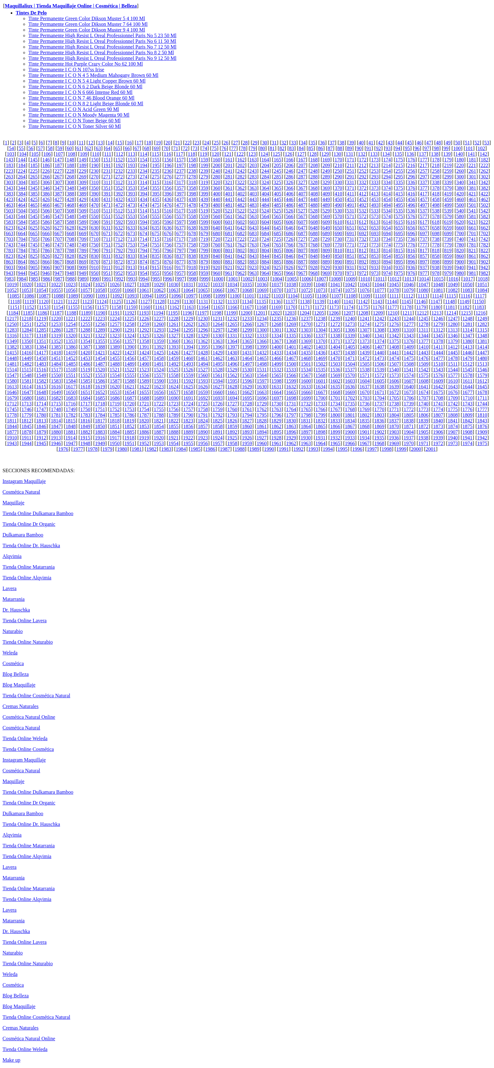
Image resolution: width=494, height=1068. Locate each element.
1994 (328, 449)
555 (155, 216)
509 (82, 210)
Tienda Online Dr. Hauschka (31, 545)
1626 (203, 386)
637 (180, 227)
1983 (166, 449)
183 (10, 165)
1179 (421, 307)
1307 (365, 330)
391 (107, 193)
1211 (407, 313)
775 (399, 244)
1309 (394, 330)
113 (131, 154)
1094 (146, 296)
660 (460, 227)
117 (179, 154)
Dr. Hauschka (16, 609)
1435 (306, 352)
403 (253, 193)
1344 (423, 335)
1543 (438, 369)
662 (484, 227)
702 (484, 233)
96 (417, 148)
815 (399, 250)
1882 (85, 432)
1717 (85, 403)
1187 (57, 313)
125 (276, 154)
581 (472, 216)
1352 (56, 341)
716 (167, 239)
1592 (188, 381)
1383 (26, 347)
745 (34, 244)
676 (168, 233)
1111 (394, 296)
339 (448, 182)
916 (167, 267)
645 (277, 227)
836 (168, 256)
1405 (350, 347)
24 (206, 142)
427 (58, 199)
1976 (63, 449)
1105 (307, 296)
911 (107, 267)
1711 (482, 398)
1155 (73, 307)
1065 (203, 290)
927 (302, 267)
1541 (409, 369)
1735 (350, 403)
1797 (291, 415)
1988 (240, 449)
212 (362, 165)
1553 (100, 375)
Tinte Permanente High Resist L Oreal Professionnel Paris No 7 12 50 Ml (102, 46)
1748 (56, 409)
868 (70, 261)
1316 (12, 335)
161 (229, 159)
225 (34, 171)
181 (472, 159)
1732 (306, 403)
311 (107, 182)
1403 (321, 347)
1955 (188, 443)
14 (109, 142)
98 (436, 148)
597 (180, 222)
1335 (291, 335)
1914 (71, 437)
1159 (131, 307)
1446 (467, 352)
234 (143, 171)
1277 (409, 324)
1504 (350, 364)
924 (265, 267)
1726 (218, 403)
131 (349, 154)
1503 (335, 364)
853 (375, 256)
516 (167, 210)
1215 (466, 313)
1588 (129, 381)
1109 (365, 296)
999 (205, 279)
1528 (218, 369)
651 (350, 227)
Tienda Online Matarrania (29, 567)
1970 (409, 443)
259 (448, 171)
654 (387, 227)
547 (58, 216)
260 (460, 171)
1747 (41, 409)
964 (265, 273)
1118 (15, 301)
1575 (423, 375)
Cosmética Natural (21, 492)
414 (387, 193)
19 (158, 142)
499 (448, 205)
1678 (482, 392)
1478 (453, 358)
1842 (467, 420)
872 (119, 261)
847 (302, 256)
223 (9, 171)
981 (472, 273)
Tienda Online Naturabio (28, 642)
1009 (351, 279)
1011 (380, 279)
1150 (479, 301)
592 (119, 222)
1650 (71, 392)
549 (82, 216)
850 (338, 256)
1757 (188, 409)
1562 (232, 375)
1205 (319, 313)
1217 (12, 318)
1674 (423, 392)
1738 (394, 403)
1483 (41, 364)
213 (375, 165)
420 (460, 193)
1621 (129, 386)
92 (378, 148)
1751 (100, 409)
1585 (85, 381)
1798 (306, 415)
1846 (41, 426)
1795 (262, 415)
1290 (115, 330)
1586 (100, 381)
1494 (203, 364)
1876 (482, 426)
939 (448, 267)
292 (362, 176)
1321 (85, 335)
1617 (71, 386)
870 (95, 261)
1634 (320, 386)
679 (204, 233)
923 (253, 267)
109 (83, 154)
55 (21, 148)
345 (34, 188)
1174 (348, 307)
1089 (73, 296)
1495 (218, 364)
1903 (394, 432)
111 (107, 154)
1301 (277, 330)
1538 (364, 369)
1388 (100, 347)
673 (131, 233)
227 (58, 171)
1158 (116, 307)
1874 (453, 426)
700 (460, 233)
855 (399, 256)
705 (34, 239)
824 (22, 256)
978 (435, 273)
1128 (159, 301)
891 (350, 261)
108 (71, 154)
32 (283, 142)
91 (368, 148)
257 (424, 171)
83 (291, 148)
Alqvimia (12, 556)
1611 (467, 381)
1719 (115, 403)
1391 (144, 347)
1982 (151, 449)
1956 (203, 443)
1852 (129, 426)
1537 (350, 369)
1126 (130, 301)
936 (411, 267)
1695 (247, 398)
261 (472, 171)
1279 (438, 324)
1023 (71, 284)
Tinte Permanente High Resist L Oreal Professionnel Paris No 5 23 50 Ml (102, 35)
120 (215, 154)
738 (435, 239)
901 (472, 261)
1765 (306, 409)
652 (362, 227)
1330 (218, 335)
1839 (423, 420)
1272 (335, 324)
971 (350, 273)
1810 (482, 415)
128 (313, 154)
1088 (58, 296)
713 (131, 239)
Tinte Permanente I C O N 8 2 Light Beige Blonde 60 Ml (85, 103)
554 (143, 216)
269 (82, 176)
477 (180, 205)
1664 (276, 392)
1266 (247, 324)
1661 (232, 392)
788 (70, 250)
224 (22, 171)
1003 (262, 279)
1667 (320, 392)
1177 (392, 307)
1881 (71, 432)
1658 (188, 392)
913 (131, 267)
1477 (438, 358)
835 (155, 256)
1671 (379, 392)
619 (448, 222)
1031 (188, 284)
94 (397, 148)
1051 (482, 284)
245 (277, 171)
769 (326, 244)
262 (484, 171)
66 (127, 148)
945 (34, 273)
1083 (467, 290)
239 (204, 171)
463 (9, 205)
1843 (482, 420)
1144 (392, 301)
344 (22, 188)
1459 (174, 358)
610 (338, 222)
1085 (14, 296)
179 (448, 159)
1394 (188, 347)
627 (58, 227)
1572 (379, 375)
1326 (159, 335)
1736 (364, 403)
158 (192, 159)
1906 (438, 432)
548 (70, 216)
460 (460, 199)
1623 (159, 386)
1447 (482, 352)
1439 (364, 352)
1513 (482, 364)
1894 (262, 432)
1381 (482, 341)
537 (423, 210)
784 (22, 250)
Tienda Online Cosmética (28, 749)
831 (107, 256)
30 (264, 142)
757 (180, 244)
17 (138, 142)
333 (375, 182)
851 (350, 256)
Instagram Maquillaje (24, 481)
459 (448, 199)
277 (180, 176)
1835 (364, 420)
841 (229, 256)
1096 (176, 296)
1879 (41, 432)
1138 (305, 301)
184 (22, 165)
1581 (26, 381)
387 (58, 193)
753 (131, 244)
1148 (450, 301)
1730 (276, 403)
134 (386, 154)
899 (448, 261)
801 (229, 250)
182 (484, 159)
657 (424, 227)
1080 (423, 290)
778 (435, 244)
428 (70, 199)
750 (95, 244)
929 (326, 267)
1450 (41, 358)
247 (302, 171)
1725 (203, 403)
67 (137, 148)
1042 (350, 284)
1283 (12, 330)
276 (168, 176)
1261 (174, 324)
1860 (247, 426)
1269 (291, 324)
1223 (100, 318)
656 (411, 227)
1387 (85, 347)
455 (399, 199)
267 (58, 176)
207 (302, 165)
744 (22, 244)
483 (253, 205)
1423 (129, 352)
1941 (467, 437)
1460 (188, 358)
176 (411, 159)
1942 (482, 437)
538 (435, 210)
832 (119, 256)
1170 (290, 307)
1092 (117, 296)
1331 (232, 335)
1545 (467, 369)
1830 (291, 420)
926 (289, 267)
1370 (320, 341)
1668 (335, 392)
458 (435, 199)
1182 (464, 307)
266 (46, 176)
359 (204, 188)
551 (107, 216)
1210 (393, 313)
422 (484, 193)
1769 (364, 409)
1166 (232, 307)
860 (460, 256)
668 (70, 233)
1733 (320, 403)
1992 (298, 449)
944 (22, 273)
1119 (29, 301)
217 (423, 165)
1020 (26, 284)
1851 (115, 426)
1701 (335, 398)
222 (484, 165)
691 (350, 233)
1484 (56, 364)
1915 (85, 437)
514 (143, 210)
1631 (276, 386)
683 (253, 233)
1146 (421, 301)
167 (302, 159)
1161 (160, 307)
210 (338, 165)
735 (399, 239)
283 (253, 176)
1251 (26, 324)
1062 (159, 290)
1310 (409, 330)
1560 (203, 375)
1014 (424, 279)
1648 (41, 392)
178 (435, 159)
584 (22, 222)
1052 (12, 290)
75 (214, 148)
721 (229, 239)
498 (435, 205)
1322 (100, 335)
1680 (26, 398)
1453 (85, 358)
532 (362, 210)
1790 (188, 415)
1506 (379, 364)
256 (411, 171)
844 (265, 256)
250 (338, 171)
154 (143, 159)
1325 (144, 335)
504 (22, 210)
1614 (26, 386)
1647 (26, 392)
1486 (85, 364)
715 (155, 239)
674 (143, 233)
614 (387, 222)
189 (82, 165)
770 (338, 244)
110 (95, 154)
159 (204, 159)
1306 (350, 330)
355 (155, 188)
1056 (71, 290)
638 (192, 227)
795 (155, 250)
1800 (335, 415)
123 (252, 154)
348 (70, 188)
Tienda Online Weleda (25, 738)
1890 (203, 432)
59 (59, 148)
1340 (364, 335)
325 (277, 182)
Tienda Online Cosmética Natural (36, 695)
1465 (262, 358)
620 (460, 222)
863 (9, 261)
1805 (409, 415)
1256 (100, 324)
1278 (423, 324)
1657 (174, 392)
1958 (232, 443)
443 (253, 199)
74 (204, 148)
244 (265, 171)
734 (387, 239)
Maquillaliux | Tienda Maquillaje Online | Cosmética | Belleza (71, 6)
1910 (12, 437)
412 (362, 193)
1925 (232, 437)
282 (241, 176)
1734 (335, 403)
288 (314, 176)
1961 (276, 443)
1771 (394, 409)
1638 (379, 386)
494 (387, 205)
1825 (217, 420)
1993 (313, 449)
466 (46, 205)
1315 (482, 330)
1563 (247, 375)
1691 (188, 398)
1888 (174, 432)
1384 (41, 347)
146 (46, 159)
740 (460, 239)
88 (339, 148)
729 (326, 239)
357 (180, 188)
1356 (115, 341)
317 (180, 182)
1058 (100, 290)
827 (58, 256)
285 (277, 176)
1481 (12, 364)
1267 (262, 324)
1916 (100, 437)
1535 (320, 369)
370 (338, 188)
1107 (336, 296)
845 (277, 256)
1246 (438, 318)
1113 (423, 296)
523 (253, 210)
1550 (56, 375)
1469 (320, 358)
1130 (188, 301)
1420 (85, 352)
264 (22, 176)
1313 (453, 330)
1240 (350, 318)
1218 (26, 318)
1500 (291, 364)
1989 (254, 449)
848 (314, 256)
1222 (85, 318)
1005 (292, 279)
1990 (269, 449)
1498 (262, 364)
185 (34, 165)
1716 (71, 403)
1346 (453, 335)
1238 (320, 318)
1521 (115, 369)
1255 (85, 324)
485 (277, 205)
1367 (276, 341)
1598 (277, 381)
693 (375, 233)
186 (46, 165)
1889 (188, 432)
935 (399, 267)
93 (388, 148)
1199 (231, 313)
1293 (159, 330)
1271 (320, 324)
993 (131, 279)
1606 (394, 381)
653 (375, 227)
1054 (41, 290)
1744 (482, 403)
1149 (464, 301)
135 (398, 154)
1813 (41, 420)
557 (180, 216)
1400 (277, 347)
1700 (321, 398)
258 (435, 171)
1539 (379, 369)
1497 (247, 364)
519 (204, 210)
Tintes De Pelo (31, 12)
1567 (306, 375)
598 (192, 222)
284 (265, 176)
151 (107, 159)
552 (119, 216)
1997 (372, 449)
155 (155, 159)
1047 (423, 284)
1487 (100, 364)
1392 (159, 347)
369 (326, 188)
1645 (482, 386)
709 (82, 239)
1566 (291, 375)
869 (82, 261)
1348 (482, 335)
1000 (218, 279)
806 (290, 250)
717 (180, 239)
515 (155, 210)
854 (387, 256)
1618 (85, 386)
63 (98, 148)
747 (58, 244)
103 (10, 154)
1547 (12, 375)
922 (240, 267)
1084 (482, 290)
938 (435, 267)
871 (107, 261)
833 (131, 256)
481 (229, 205)
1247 (453, 318)
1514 (12, 369)
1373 (364, 341)
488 (314, 205)
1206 (334, 313)
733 (375, 239)
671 (107, 233)
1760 (232, 409)
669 (82, 233)
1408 (394, 347)
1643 (453, 386)
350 (95, 188)
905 (34, 267)
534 (387, 210)
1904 (409, 432)
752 (119, 244)
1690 (174, 398)
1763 (276, 409)
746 (46, 244)
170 (338, 159)
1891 (218, 432)
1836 (379, 420)
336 (411, 182)
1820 (144, 420)
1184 (13, 313)
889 (326, 261)
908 (70, 267)
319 (204, 182)
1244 (409, 318)
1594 (218, 381)
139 (447, 154)
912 (119, 267)
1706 (409, 398)
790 (95, 250)
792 (119, 250)
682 (241, 233)
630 (95, 227)
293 (375, 176)
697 (424, 233)
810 (338, 250)
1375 (394, 341)
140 (459, 154)
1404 (335, 347)
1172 (320, 307)
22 (187, 142)
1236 (291, 318)
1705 (394, 398)
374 (387, 188)
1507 (394, 364)
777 (424, 244)
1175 (363, 307)
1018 (483, 279)
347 (58, 188)
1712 (12, 403)
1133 (232, 301)
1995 (342, 449)
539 (448, 210)
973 (375, 273)
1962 (291, 443)
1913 (56, 437)
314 (143, 182)
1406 (365, 347)
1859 (232, 426)
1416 (26, 352)
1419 (71, 352)
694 (387, 233)
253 (375, 171)
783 (10, 250)
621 (472, 222)
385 (34, 193)
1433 (276, 352)
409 (326, 193)
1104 (293, 296)
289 (326, 176)
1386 (71, 347)
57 (40, 148)
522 (240, 210)
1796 (276, 415)
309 (82, 182)
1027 (129, 284)
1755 (159, 409)
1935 (379, 437)
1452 (71, 358)
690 (338, 233)
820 (460, 250)
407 (302, 193)
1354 (85, 341)
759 (204, 244)
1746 (26, 409)
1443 (423, 352)
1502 (321, 364)
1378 (438, 341)
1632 (291, 386)
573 (375, 216)
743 (9, 244)
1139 (319, 301)
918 (192, 267)
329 (326, 182)
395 (155, 193)
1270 (306, 324)
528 (314, 210)
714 (143, 239)
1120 (44, 301)
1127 (145, 301)
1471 (350, 358)
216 (411, 165)
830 (95, 256)
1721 (144, 403)
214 (387, 165)
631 (107, 227)
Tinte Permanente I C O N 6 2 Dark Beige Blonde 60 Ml (85, 86)
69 (156, 148)
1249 (482, 318)
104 (22, 154)
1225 (129, 318)
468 (70, 205)
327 (302, 182)
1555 (129, 375)
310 (95, 182)
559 (204, 216)
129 (325, 154)
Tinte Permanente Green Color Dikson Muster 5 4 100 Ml (86, 18)
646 (289, 227)
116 (167, 154)
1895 (276, 432)
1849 (85, 426)
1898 (320, 432)
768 (314, 244)
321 (229, 182)
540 (460, 210)
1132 (218, 301)
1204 (304, 313)
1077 (379, 290)
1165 (218, 307)
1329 (203, 335)
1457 (144, 358)
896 (411, 261)
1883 (100, 432)
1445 (453, 352)
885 (277, 261)
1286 (56, 330)
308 (70, 182)
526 (289, 210)
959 (204, 273)
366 (289, 188)
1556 (144, 375)
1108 (351, 296)
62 (88, 148)
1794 (247, 415)
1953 (159, 443)
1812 (26, 420)
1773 (423, 409)
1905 (423, 432)
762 (241, 244)
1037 (276, 284)
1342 (394, 335)
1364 (232, 341)
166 (289, 159)
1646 (12, 392)
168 (314, 159)
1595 (232, 381)
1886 (144, 432)
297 (424, 176)
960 (216, 273)
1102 (263, 296)
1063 (174, 290)
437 (180, 199)
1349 (12, 341)
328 (314, 182)
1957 (218, 443)
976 (411, 273)
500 (460, 205)
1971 (423, 443)
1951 (129, 443)
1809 (467, 415)
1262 (188, 324)
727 (302, 239)
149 (82, 159)
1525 (174, 369)
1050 (467, 284)
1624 (174, 386)
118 (191, 154)
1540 (394, 369)
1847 (56, 426)
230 (95, 171)
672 (119, 233)
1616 (56, 386)
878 (192, 261)
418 (435, 193)
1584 (71, 381)
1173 (334, 307)
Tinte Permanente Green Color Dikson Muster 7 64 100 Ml (87, 24)
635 (155, 227)
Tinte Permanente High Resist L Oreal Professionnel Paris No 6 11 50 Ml (102, 41)
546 (46, 216)
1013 (409, 279)
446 (289, 199)
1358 (144, 341)
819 (448, 250)
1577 (453, 375)
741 (472, 239)
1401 (291, 347)
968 (314, 273)
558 (192, 216)
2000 (416, 449)
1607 (409, 381)
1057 (85, 290)
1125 (116, 301)
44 (399, 142)
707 (58, 239)
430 (95, 199)
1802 (364, 415)
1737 (379, 403)
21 (177, 142)
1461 (203, 358)
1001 (233, 279)
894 (387, 261)
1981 (137, 449)
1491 (159, 364)
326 (289, 182)
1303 (306, 330)
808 (314, 250)
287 (302, 176)
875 (155, 261)
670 (95, 233)
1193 (144, 313)
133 (374, 154)
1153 (44, 307)
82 (281, 148)
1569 (335, 375)
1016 (453, 279)
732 (362, 239)
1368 (291, 341)
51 (467, 142)
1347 (467, 335)
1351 (41, 341)
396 (168, 193)
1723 (174, 403)
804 (265, 250)
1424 (144, 352)
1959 (247, 443)
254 (387, 171)
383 (10, 193)
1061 (144, 290)
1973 (453, 443)
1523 (144, 369)
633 (131, 227)
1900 (350, 432)
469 (82, 205)
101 (469, 148)
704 (22, 239)
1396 (218, 347)
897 (424, 261)
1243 (394, 318)
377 (424, 188)
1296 (203, 330)
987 (58, 279)
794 (143, 250)
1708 (438, 398)
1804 (394, 415)
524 (265, 210)
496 (411, 205)
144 (22, 159)
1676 (453, 392)
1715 (56, 403)
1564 (262, 375)
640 (216, 227)
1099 (220, 296)
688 (314, 233)
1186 (42, 313)
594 (143, 222)
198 (192, 165)
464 (22, 205)
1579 (482, 375)
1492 (174, 364)
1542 (423, 369)
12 (90, 142)
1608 (423, 381)
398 (192, 193)
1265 (232, 324)
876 (168, 261)
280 (216, 176)
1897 (306, 432)
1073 (320, 290)
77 (233, 148)
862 (484, 256)
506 (46, 210)
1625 (188, 386)
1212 (422, 313)
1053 (26, 290)
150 (95, 159)
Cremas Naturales (20, 706)
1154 (58, 307)
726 (289, 239)
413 (375, 193)
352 (119, 188)
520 (216, 210)
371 (350, 188)
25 (216, 142)
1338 (335, 335)
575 (399, 216)
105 (35, 154)
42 (380, 142)
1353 (71, 341)
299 (448, 176)
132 (361, 154)
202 (241, 165)
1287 (71, 330)
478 (192, 205)
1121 (58, 301)
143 (9, 159)
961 (229, 273)
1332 (247, 335)
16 (129, 142)
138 (435, 154)
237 (180, 171)
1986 (210, 449)
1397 (232, 347)
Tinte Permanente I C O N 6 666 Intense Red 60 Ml (80, 92)
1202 (275, 313)
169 (326, 159)
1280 (453, 324)
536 (411, 210)
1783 (85, 415)
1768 (350, 409)
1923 (203, 437)
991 (107, 279)
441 (229, 199)
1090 (88, 296)
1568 (320, 375)
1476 (423, 358)
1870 (394, 426)
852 (362, 256)
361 (229, 188)
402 (241, 193)
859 (448, 256)
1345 (438, 335)
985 (34, 279)
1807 (438, 415)
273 (131, 176)
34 (303, 142)
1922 (188, 437)
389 (82, 193)
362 (241, 188)
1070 (276, 290)
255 (399, 171)
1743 (467, 403)
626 (46, 227)
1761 (247, 409)
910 (95, 267)
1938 (423, 437)
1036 (262, 284)
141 (471, 154)
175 (399, 159)
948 (70, 273)
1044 (379, 284)
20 (167, 142)
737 (423, 239)
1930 (306, 437)
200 (217, 165)
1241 (364, 318)
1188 (71, 313)
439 (204, 199)
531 (350, 210)
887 (302, 261)
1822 (173, 420)
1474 (394, 358)
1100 (234, 296)
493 (375, 205)
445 (277, 199)
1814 (56, 420)
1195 (173, 313)
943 (9, 273)
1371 (335, 341)
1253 (56, 324)
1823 (188, 420)
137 (422, 154)
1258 (129, 324)
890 (338, 261)
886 (289, 261)
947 (58, 273)
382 (484, 188)
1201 (260, 313)
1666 (306, 392)
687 (302, 233)
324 (265, 182)
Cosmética (13, 663)
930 (338, 267)
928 (314, 267)
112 (119, 154)
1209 (378, 313)
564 (265, 216)
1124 (101, 301)
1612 (482, 381)
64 (108, 148)
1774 (438, 409)
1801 (350, 415)
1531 (262, 369)
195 (155, 165)
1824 (203, 420)
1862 (276, 426)
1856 (188, 426)
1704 (379, 398)
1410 (423, 347)
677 (180, 233)
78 (243, 148)
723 (253, 239)
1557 (159, 375)
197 (180, 165)
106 (47, 154)
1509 (423, 364)
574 (387, 216)
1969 (394, 443)
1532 (276, 369)
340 (460, 182)
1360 (174, 341)
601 (229, 222)
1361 (188, 341)
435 (155, 199)
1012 (394, 279)
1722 (159, 403)
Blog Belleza (16, 674)
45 (409, 142)
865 (34, 261)
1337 (320, 335)
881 (229, 261)
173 (375, 159)
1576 (438, 375)
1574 (409, 375)
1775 (453, 409)
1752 (115, 409)
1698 (291, 398)
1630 (262, 386)
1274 (364, 324)
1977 (78, 449)
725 (277, 239)
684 (265, 233)
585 (34, 222)
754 (143, 244)
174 (387, 159)
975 (399, 273)
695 (399, 233)
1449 (26, 358)
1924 (217, 437)
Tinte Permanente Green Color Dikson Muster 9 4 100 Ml (86, 29)
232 (119, 171)
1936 (394, 437)
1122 (73, 301)
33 (293, 142)
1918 (129, 437)
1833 (335, 420)
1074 (335, 290)
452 (362, 199)
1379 (453, 341)
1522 (129, 369)
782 (484, 244)
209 (326, 165)
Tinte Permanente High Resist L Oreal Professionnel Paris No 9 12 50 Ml (102, 58)
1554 (115, 375)
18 (148, 142)
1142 (363, 301)
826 (46, 256)
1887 (159, 432)
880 (216, 261)
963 (253, 273)
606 (290, 222)
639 (204, 227)
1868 (364, 426)
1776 (467, 409)
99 (446, 148)
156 (168, 159)
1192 (129, 313)
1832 (320, 420)
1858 (218, 426)
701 (472, 233)
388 (70, 193)
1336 (306, 335)
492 (362, 205)
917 (180, 267)
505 (34, 210)
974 (387, 273)
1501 (306, 364)
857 (424, 256)
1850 (100, 426)
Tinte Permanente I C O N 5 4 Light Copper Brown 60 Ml (87, 81)
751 (107, 244)
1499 (277, 364)
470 (95, 205)
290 (338, 176)
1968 (379, 443)
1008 (336, 279)
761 (229, 244)
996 (168, 279)
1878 (26, 432)
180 (460, 159)
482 (241, 205)
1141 (348, 301)
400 (217, 193)
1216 (480, 313)
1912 (41, 437)
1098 (205, 296)
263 (9, 176)
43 (390, 142)
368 (314, 188)
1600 (306, 381)
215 (399, 165)
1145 (406, 301)
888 (314, 261)
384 (22, 193)
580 (460, 216)
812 (362, 250)
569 (326, 216)
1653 (115, 392)
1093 (132, 296)
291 (350, 176)
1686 (115, 398)
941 (472, 267)
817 (423, 250)
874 (143, 261)
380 (460, 188)
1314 (467, 330)
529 (326, 210)
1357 (129, 341)
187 (58, 165)
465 (34, 205)
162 (241, 159)
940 (460, 267)
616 (411, 222)
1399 (262, 347)
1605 (379, 381)
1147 (435, 301)
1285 (41, 330)
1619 (100, 386)
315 (155, 182)
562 (241, 216)
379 (448, 188)
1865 (320, 426)
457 (424, 199)
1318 (41, 335)
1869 (379, 426)
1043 (364, 284)
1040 (320, 284)
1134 (247, 301)
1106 (322, 296)
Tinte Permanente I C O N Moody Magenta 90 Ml (78, 115)
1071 (291, 290)
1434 (291, 352)
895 (399, 261)
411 (350, 193)
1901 (364, 432)
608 (314, 222)
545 (34, 216)
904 (22, 267)
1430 (232, 352)
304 (22, 182)
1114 (437, 296)
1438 (350, 352)
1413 (467, 347)
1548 (26, 375)
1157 (102, 307)
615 (399, 222)
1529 (232, 369)
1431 (247, 352)
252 (362, 171)
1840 (438, 420)
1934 (364, 437)
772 (362, 244)
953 (131, 273)
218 (435, 165)
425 (34, 199)
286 (289, 176)
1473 (379, 358)
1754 (144, 409)
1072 (306, 290)
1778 (12, 415)
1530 (247, 369)
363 (253, 188)
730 (338, 239)
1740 (423, 403)
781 (472, 244)
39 (351, 142)
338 (435, 182)
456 (411, 199)
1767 (335, 409)
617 (423, 222)
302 (484, 176)
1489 (129, 364)
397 (180, 193)
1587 (115, 381)
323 (253, 182)
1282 (482, 324)
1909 (482, 432)
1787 (144, 415)
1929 (291, 437)
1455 (115, 358)
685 (277, 233)
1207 (348, 313)
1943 (12, 443)
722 (240, 239)
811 (350, 250)
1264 (218, 324)
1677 (467, 392)
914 (143, 267)
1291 (129, 330)
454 (387, 199)
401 (229, 193)
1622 (144, 386)
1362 (203, 341)
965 (277, 273)
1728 (247, 403)
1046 (409, 284)
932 (362, 267)
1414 (482, 347)
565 (277, 216)
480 (216, 205)
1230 (203, 318)
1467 (291, 358)
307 (58, 182)
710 (95, 239)
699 (448, 233)
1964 (320, 443)
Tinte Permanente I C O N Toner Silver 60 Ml (74, 126)
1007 (321, 279)
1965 (335, 443)
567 (302, 216)
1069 (262, 290)
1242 (379, 318)
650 (338, 227)
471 (107, 205)
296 (411, 176)
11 (81, 142)
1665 (291, 392)
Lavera (9, 588)
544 (22, 216)
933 (375, 267)
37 (332, 142)
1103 (278, 296)
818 (435, 250)
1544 (453, 369)
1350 (26, 341)
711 (107, 239)
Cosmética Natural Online (29, 717)
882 (241, 261)
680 (216, 233)
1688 (144, 398)
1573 (394, 375)
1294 (174, 330)
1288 (85, 330)
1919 (144, 437)
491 (350, 205)
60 (69, 148)
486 (289, 205)
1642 (438, 386)
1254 (71, 324)
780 (460, 244)
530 (338, 210)
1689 (159, 398)
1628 (232, 386)
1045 (394, 284)
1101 (249, 296)
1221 (71, 318)
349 (82, 188)
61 (79, 148)
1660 (218, 392)
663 (9, 233)
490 (338, 205)
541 (472, 210)
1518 (71, 369)
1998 (387, 449)
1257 (115, 324)
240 (216, 171)
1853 (144, 426)
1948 (85, 443)
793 (131, 250)
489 (326, 205)
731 (350, 239)
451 (350, 199)
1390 (129, 347)
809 (326, 250)
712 (119, 239)
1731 (291, 403)
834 (143, 256)
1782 (71, 415)
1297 (218, 330)
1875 (467, 426)
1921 (173, 437)
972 (362, 273)
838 (192, 256)
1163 (189, 307)
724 (265, 239)
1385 (56, 347)
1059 (115, 290)
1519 (85, 369)
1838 (409, 420)
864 (22, 261)
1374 (379, 341)
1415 (12, 352)
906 (46, 267)
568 (314, 216)
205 (277, 165)
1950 (115, 443)
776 (411, 244)
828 (70, 256)
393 (131, 193)
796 (168, 250)
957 (180, 273)
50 (457, 142)
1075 (350, 290)
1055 (56, 290)
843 (253, 256)
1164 (203, 307)
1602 (335, 381)
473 (131, 205)
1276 (394, 324)
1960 (262, 443)
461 (472, 199)
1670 (364, 392)
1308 (379, 330)
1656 (159, 392)
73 (195, 148)
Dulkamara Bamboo (23, 534)
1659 (203, 392)
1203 (290, 313)
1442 (409, 352)
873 (131, 261)
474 (143, 205)
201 (229, 165)
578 (435, 216)
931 (350, 267)
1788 (159, 415)
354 (143, 188)
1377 (423, 341)
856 (411, 256)
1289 (100, 330)
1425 (159, 352)
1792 (218, 415)
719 (204, 239)
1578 (467, 375)
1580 (12, 381)
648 (314, 227)
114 (143, 154)
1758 (203, 409)
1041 (335, 284)
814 (387, 250)
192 (119, 165)
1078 (394, 290)
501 (472, 205)
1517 (56, 369)
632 (119, 227)
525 (277, 210)
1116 (465, 296)
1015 (439, 279)
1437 (335, 352)
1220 (56, 318)
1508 (409, 364)
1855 (174, 426)
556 (168, 216)
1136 (276, 301)
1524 (159, 369)
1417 (41, 352)
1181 (450, 307)
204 (265, 165)
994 (144, 279)
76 (224, 148)
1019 (12, 284)
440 (216, 199)
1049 (453, 284)
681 (229, 233)
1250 (12, 324)
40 (361, 142)
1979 (107, 449)
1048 (438, 284)
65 (117, 148)
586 (46, 222)
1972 (438, 443)
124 (264, 154)
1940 (453, 437)
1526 (188, 369)
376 (411, 188)
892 (362, 261)
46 (419, 142)
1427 (188, 352)
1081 (438, 290)
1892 (232, 432)
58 (50, 148)
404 (265, 193)
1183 (479, 307)
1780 (41, 415)
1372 (350, 341)
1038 (291, 284)
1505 (365, 364)
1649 (56, 392)
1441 (394, 352)
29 (254, 142)
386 (46, 193)
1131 (203, 301)
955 (155, 273)
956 (168, 273)
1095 (161, 296)
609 (326, 222)
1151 (15, 307)
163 (253, 159)
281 (229, 176)
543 (9, 216)
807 (302, 250)
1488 (115, 364)
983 (10, 279)
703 (10, 239)
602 (241, 222)
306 (46, 182)
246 (289, 171)
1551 (71, 375)
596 (168, 222)
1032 (203, 284)
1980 (122, 449)
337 (423, 182)
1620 (115, 386)
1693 (218, 398)
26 (225, 142)
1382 (12, 347)
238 (192, 171)
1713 (26, 403)
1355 (100, 341)
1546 (482, 369)
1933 (350, 437)
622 (484, 222)
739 (448, 239)
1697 (277, 398)
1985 (196, 449)
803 (253, 250)
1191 (115, 313)
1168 (261, 307)
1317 (26, 335)
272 (119, 176)
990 (95, 279)
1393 (174, 347)
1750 (85, 409)
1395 (203, 347)
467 (58, 205)
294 (387, 176)
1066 (218, 290)
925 (277, 267)
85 (310, 148)
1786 (129, 415)
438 (192, 199)
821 (472, 250)
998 (193, 279)
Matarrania (14, 599)
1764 (291, 409)
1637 (364, 386)
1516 (41, 369)
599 (204, 222)
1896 (291, 432)
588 (70, 222)
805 (277, 250)
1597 (262, 381)
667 (58, 233)
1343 (409, 335)
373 (375, 188)
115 (155, 154)
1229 (188, 318)
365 (277, 188)
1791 (203, 415)
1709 (453, 398)
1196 (187, 313)
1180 (435, 307)
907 (58, 267)
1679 (12, 398)
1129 (174, 301)
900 (460, 261)
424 (22, 199)
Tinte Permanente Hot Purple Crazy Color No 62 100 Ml (85, 64)
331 (350, 182)
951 (107, 273)
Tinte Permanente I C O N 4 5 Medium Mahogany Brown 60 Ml (93, 75)
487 (302, 205)
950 (95, 273)
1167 (247, 307)
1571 (364, 375)
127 (301, 154)
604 (265, 222)
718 (192, 239)
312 (119, 182)
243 (253, 171)
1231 (218, 318)
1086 (29, 296)
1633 (306, 386)
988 (71, 279)
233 (131, 171)
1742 (453, 403)
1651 (85, 392)
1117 (480, 296)
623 (9, 227)
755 (155, 244)
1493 (188, 364)
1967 (364, 443)
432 (119, 199)
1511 (452, 364)
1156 (87, 307)
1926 (247, 437)
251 (350, 171)
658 (435, 227)
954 (143, 273)
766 (289, 244)
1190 (100, 313)
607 (302, 222)
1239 (335, 318)
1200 (246, 313)
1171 (305, 307)
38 (341, 142)
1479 (467, 358)
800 (217, 250)
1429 (218, 352)
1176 (377, 307)
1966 (350, 443)
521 (229, 210)
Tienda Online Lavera (25, 620)
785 (34, 250)
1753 (129, 409)
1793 (232, 415)
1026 (115, 284)
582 (484, 216)
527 (302, 210)
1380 (467, 341)
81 (272, 148)
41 (370, 142)
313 (131, 182)
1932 (335, 437)
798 (192, 250)
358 (192, 188)
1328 (188, 335)
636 (168, 227)
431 (107, 199)
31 (274, 142)
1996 (357, 449)
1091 (102, 296)
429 (82, 199)
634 (143, 227)
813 (375, 250)
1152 (29, 307)
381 (472, 188)
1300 (262, 330)
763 (253, 244)
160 (216, 159)
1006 (307, 279)
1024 (85, 284)
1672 (394, 392)
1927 (261, 437)
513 (131, 210)
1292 (144, 330)
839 (204, 256)
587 (58, 222)
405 (277, 193)
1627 (218, 386)
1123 (87, 301)
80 (262, 148)
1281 (467, 324)
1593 (203, 381)
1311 (423, 330)
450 (338, 199)
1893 (247, 432)
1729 (262, 403)
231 (107, 171)
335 (399, 182)
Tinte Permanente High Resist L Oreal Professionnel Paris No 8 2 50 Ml (101, 52)
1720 (129, 403)
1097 (191, 296)
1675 (438, 392)
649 (326, 227)
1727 (232, 403)
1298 (232, 330)
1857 (203, 426)
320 (216, 182)
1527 (203, 369)
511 (107, 210)
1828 (261, 420)
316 (167, 182)
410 (338, 193)
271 (107, 176)
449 (326, 199)
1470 (335, 358)
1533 (291, 369)
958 (192, 273)
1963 (306, 443)
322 (240, 182)
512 (119, 210)
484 (265, 205)
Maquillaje (13, 502)
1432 (262, 352)
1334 (276, 335)
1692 (203, 398)
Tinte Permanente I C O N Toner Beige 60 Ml (74, 120)
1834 (350, 420)
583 (10, 222)
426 (46, 199)
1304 (321, 330)
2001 (431, 449)
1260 (159, 324)
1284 (26, 330)
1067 (232, 290)
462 (484, 199)
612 (362, 222)
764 (265, 244)
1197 (202, 313)
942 (484, 267)
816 (411, 250)
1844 (12, 426)
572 (362, 216)
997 (180, 279)
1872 (423, 426)
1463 (232, 358)
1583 (56, 381)
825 (34, 256)
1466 (276, 358)
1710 (467, 398)
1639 (394, 386)
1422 (115, 352)
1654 (129, 392)
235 (155, 171)
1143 (377, 301)
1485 (71, 364)
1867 (350, 426)
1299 (247, 330)
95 (407, 148)
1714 (41, 403)
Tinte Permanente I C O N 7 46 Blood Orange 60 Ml (81, 98)
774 (387, 244)
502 (484, 205)
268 (70, 176)
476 (168, 205)
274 (143, 176)
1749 (71, 409)
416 (411, 193)
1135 (261, 301)
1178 (406, 307)
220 (460, 165)
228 (70, 171)
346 (46, 188)
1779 (26, 415)
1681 (41, 398)
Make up (11, 1060)
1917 (115, 437)
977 (424, 273)
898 (435, 261)
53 (486, 142)
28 (245, 142)
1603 (350, 381)
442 (241, 199)
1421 (100, 352)
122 (240, 154)
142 (483, 154)
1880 (56, 432)
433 (131, 199)
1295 (188, 330)
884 (265, 261)
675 (155, 233)
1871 (409, 426)
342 (484, 182)
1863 (291, 426)
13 (100, 142)
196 (168, 165)
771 (350, 244)
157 (180, 159)
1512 (467, 364)
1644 (467, 386)
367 (302, 188)
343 (9, 188)
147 (58, 159)
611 (350, 222)
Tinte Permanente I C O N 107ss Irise (66, 69)
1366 (262, 341)
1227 (159, 318)
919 (204, 267)
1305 (335, 330)
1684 (85, 398)
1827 (247, 420)
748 (70, 244)
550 (95, 216)
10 (71, 142)
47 (428, 142)
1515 (26, 369)
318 (192, 182)
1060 (129, 290)
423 (9, 199)
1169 (276, 307)
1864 (306, 426)
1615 (41, 386)
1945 (41, 443)
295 (399, 176)
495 (399, 205)
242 (241, 171)
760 (216, 244)
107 (59, 154)
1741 (438, 403)
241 (229, 171)
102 (481, 148)
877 (180, 261)
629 (82, 227)
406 (290, 193)
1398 (247, 347)
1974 (467, 443)
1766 (320, 409)
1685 (100, 398)
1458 (159, 358)
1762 (262, 409)
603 (253, 222)
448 (314, 199)
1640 (409, 386)
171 (350, 159)
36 (322, 142)
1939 (438, 437)
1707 (423, 398)
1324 (129, 335)
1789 (174, 415)
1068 (247, 290)
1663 (262, 392)
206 (290, 165)
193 (131, 165)
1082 (453, 290)
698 (435, 233)
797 (180, 250)
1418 (56, 352)
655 (399, 227)
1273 (350, 324)
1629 (247, 386)
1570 (350, 375)
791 (107, 250)
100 (457, 148)
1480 (482, 358)
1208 (363, 313)
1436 (320, 352)
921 (229, 267)
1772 (409, 409)
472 (119, 205)
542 (484, 210)
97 (426, 148)
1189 (86, 313)
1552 (85, 375)
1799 (320, 415)
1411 (438, 347)
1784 (100, 415)
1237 (306, 318)
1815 (71, 420)
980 (460, 273)
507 (58, 210)
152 (119, 159)
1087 (44, 296)
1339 (350, 335)
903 (10, 267)
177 (424, 159)
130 (337, 154)
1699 (306, 398)
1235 (276, 318)
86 (320, 148)
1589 (144, 381)
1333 (262, 335)
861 (472, 256)
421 (472, 193)
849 (326, 256)
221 (472, 165)
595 (155, 222)
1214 (451, 313)
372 (362, 188)
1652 (100, 392)
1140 (334, 301)
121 (228, 154)
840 (216, 256)
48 (438, 142)
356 (168, 188)
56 (30, 148)
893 (375, 261)
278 (192, 176)
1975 (482, 443)
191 (107, 165)
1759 (218, 409)
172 (362, 159)
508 (70, 210)
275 (155, 176)
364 (265, 188)
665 (34, 233)
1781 (56, 415)
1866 (335, 426)
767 (302, 244)
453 (375, 199)
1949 (100, 443)
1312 (438, 330)
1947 (71, 443)
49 (448, 142)
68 (146, 148)
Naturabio (13, 631)
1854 (159, 426)
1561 (218, 375)
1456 (129, 358)
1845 (26, 426)
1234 (262, 318)
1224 (115, 318)
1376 (409, 341)
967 (302, 273)
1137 (290, 301)
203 (253, 165)
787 (58, 250)
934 (387, 267)
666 (46, 233)
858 (435, 256)
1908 (467, 432)
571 (350, 216)
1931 (320, 437)
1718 (100, 403)
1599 (291, 381)
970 (338, 273)
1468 (306, 358)
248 (314, 171)
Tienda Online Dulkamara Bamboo (38, 513)
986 (46, 279)
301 (472, 176)
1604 (365, 381)
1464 (247, 358)
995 (156, 279)
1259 (144, 324)
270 (95, 176)
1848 (71, 426)
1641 (423, 386)
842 (241, 256)
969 (326, 273)
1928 (276, 437)
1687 (129, 398)
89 (349, 148)
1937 (409, 437)
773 (375, 244)
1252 (41, 324)
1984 (181, 449)
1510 (438, 364)
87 (330, 148)
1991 (284, 449)
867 (58, 261)
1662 (247, 392)
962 (241, 273)
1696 (262, 398)
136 (410, 154)
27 (235, 142)
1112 (408, 296)
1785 (115, 415)
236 (168, 171)
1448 (12, 358)
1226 (144, 318)
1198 (216, 313)
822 (484, 250)
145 (34, 159)
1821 (159, 420)
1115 (451, 296)
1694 (232, 398)
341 (472, 182)
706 (46, 239)
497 (424, 205)
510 (95, 210)
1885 (129, 432)
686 (289, 233)
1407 (379, 347)
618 (435, 222)
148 (70, 159)
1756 (174, 409)
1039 (306, 284)
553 (131, 216)
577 (424, 216)
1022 (56, 284)
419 (448, 193)
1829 (276, 420)
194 (143, 165)
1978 (93, 449)
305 (34, 182)
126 (288, 154)
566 (289, 216)
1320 (71, 335)
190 (95, 165)
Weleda (10, 652)
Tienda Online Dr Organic (29, 524)
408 (314, 193)
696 (411, 233)
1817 (100, 420)
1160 (145, 307)
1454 (100, 358)
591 (107, 222)
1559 (188, 375)
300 (460, 176)
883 (253, 261)
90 (359, 148)
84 (301, 148)
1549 (41, 375)
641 (229, 227)
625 (34, 227)
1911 (26, 437)
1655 (144, 392)
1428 (203, 352)
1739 (409, 403)
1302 (291, 330)
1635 (335, 386)
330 (338, 182)
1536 (335, 369)
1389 (115, 347)
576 (411, 216)
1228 (174, 318)
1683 (71, 398)
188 (70, 165)
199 (204, 165)
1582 (41, 381)
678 (192, 233)
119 (203, 154)
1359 (159, 341)
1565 (276, 375)
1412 (453, 347)
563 (253, 216)
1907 (453, 432)
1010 (365, 279)
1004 (277, 279)
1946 (56, 443)
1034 (232, 284)
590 (95, 222)
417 (423, 193)
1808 (453, 415)
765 (277, 244)
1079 (409, 290)
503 (10, 210)
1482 (26, 364)
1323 (115, 335)
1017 (468, 279)
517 (180, 210)
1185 (28, 313)
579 (448, 216)
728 (314, 239)
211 (350, 165)
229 (82, 171)
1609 (438, 381)
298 (435, 176)
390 (95, 193)
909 (82, 267)
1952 (144, 443)
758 (192, 244)
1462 (218, 358)
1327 (174, 335)
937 (423, 267)
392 (119, 193)
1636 (350, 386)
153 (131, 159)
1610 (453, 381)
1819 (129, 420)
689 (326, 233)
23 (196, 142)
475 (155, 205)
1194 (158, 313)
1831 (306, 420)
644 (265, 227)
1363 (218, 341)
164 (265, 159)
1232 (232, 318)
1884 (115, 432)
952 (119, 273)
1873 (438, 426)
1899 (335, 432)
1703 (365, 398)
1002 (248, 279)
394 (143, 193)
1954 (174, 443)
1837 (394, 420)
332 (362, 182)
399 (204, 193)
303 (10, 182)
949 (82, 273)
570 (338, 216)
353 (131, 188)
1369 (306, 341)
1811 (12, 420)
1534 (306, 369)
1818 (115, 420)
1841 (453, 420)
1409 (409, 347)
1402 (306, 347)
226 (46, 171)
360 (216, 188)
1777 (482, 409)
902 (484, 261)
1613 (12, 386)
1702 (350, 398)
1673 (409, 392)
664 (22, 233)
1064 (188, 290)
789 (82, 250)
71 (175, 148)
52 (477, 142)
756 (168, 244)
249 (326, 171)
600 (217, 222)
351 (107, 188)
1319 (56, 335)
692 (362, 233)
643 (253, 227)
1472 (364, 358)
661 (472, 227)
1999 (401, 449)
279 (204, 176)
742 (484, 239)
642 (241, 227)
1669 (350, 392)
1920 (159, 437)
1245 (423, 318)
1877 (12, 432)
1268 (276, 324)
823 (9, 256)
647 (302, 227)
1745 (12, 409)
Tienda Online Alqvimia (27, 577)
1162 (174, 307)
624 (22, 227)
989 (83, 279)
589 (82, 222)
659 (448, 227)
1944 (26, 443)
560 (216, 216)
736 (411, 239)
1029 (159, 284)
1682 (56, 398)
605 (277, 222)
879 (204, 261)
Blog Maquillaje (19, 685)
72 (185, 148)
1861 (262, 426)
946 (46, 273)
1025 (100, 284)
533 (375, 210)
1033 (218, 284)
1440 (379, 352)
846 (289, 256)
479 (204, 205)
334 (387, 182)
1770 (379, 409)
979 (448, 273)
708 (70, 239)
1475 (409, 358)
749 (82, 244)
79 (253, 148)
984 (22, 279)
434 (143, 199)
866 (46, 261)
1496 (232, 364)
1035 (247, 284)
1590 (159, 381)
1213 (436, 313)
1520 (100, 369)
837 (180, 256)
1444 (438, 352)
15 (119, 142)
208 (314, 165)
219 (448, 165)
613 (375, 222)
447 (302, 199)
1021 (41, 284)
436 (168, 199)
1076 (364, 290)
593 (131, 222)
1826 (232, 420)
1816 (85, 420)
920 (216, 267)
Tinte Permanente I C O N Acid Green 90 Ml (73, 109)
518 (192, 210)
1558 (174, 375)
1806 (423, 415)
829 (82, 256)
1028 (144, 284)
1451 (56, 358)
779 (448, 244)
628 (70, 227)
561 (229, 216)
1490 (144, 364)
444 (265, 199)
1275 (379, 324)
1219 (41, 318)
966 (289, 273)
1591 (174, 381)
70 (166, 148)
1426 (174, 352)
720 (216, 239)
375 (399, 188)
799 (204, 250)
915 (155, 267)
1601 (321, 381)
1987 (225, 449)
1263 (203, 324)
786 (46, 250)
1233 (247, 318)
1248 (467, 318)
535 (399, 210)
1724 (188, 403)
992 (119, 279)
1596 (247, 381)
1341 (379, 335)
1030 (174, 284)
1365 (247, 341)
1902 (379, 432)
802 (241, 250)
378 (435, 188)
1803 (379, 415)
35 (312, 142)
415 (399, 193)
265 (34, 176)
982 (484, 273)
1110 (380, 296)
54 (11, 148)
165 (277, 159)
